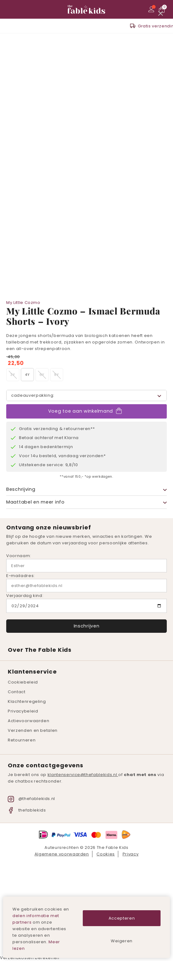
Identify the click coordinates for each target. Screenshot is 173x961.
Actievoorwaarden (28, 721)
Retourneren (21, 740)
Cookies (105, 854)
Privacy (131, 854)
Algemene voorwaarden (62, 854)
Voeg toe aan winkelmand (80, 411)
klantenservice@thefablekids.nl (83, 775)
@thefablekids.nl (31, 799)
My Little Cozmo (23, 302)
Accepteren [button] (122, 918)
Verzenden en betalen (33, 730)
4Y (27, 374)
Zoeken (20, 9)
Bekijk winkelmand (162, 9)
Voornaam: (18, 556)
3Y (12, 374)
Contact (17, 692)
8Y (56, 374)
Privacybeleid (23, 711)
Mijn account (152, 9)
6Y (42, 374)
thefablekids (27, 810)
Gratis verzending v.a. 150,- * (90, 26)
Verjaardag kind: (24, 596)
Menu (11, 9)
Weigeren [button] (122, 941)
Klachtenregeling (27, 701)
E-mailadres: (20, 576)
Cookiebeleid (23, 682)
